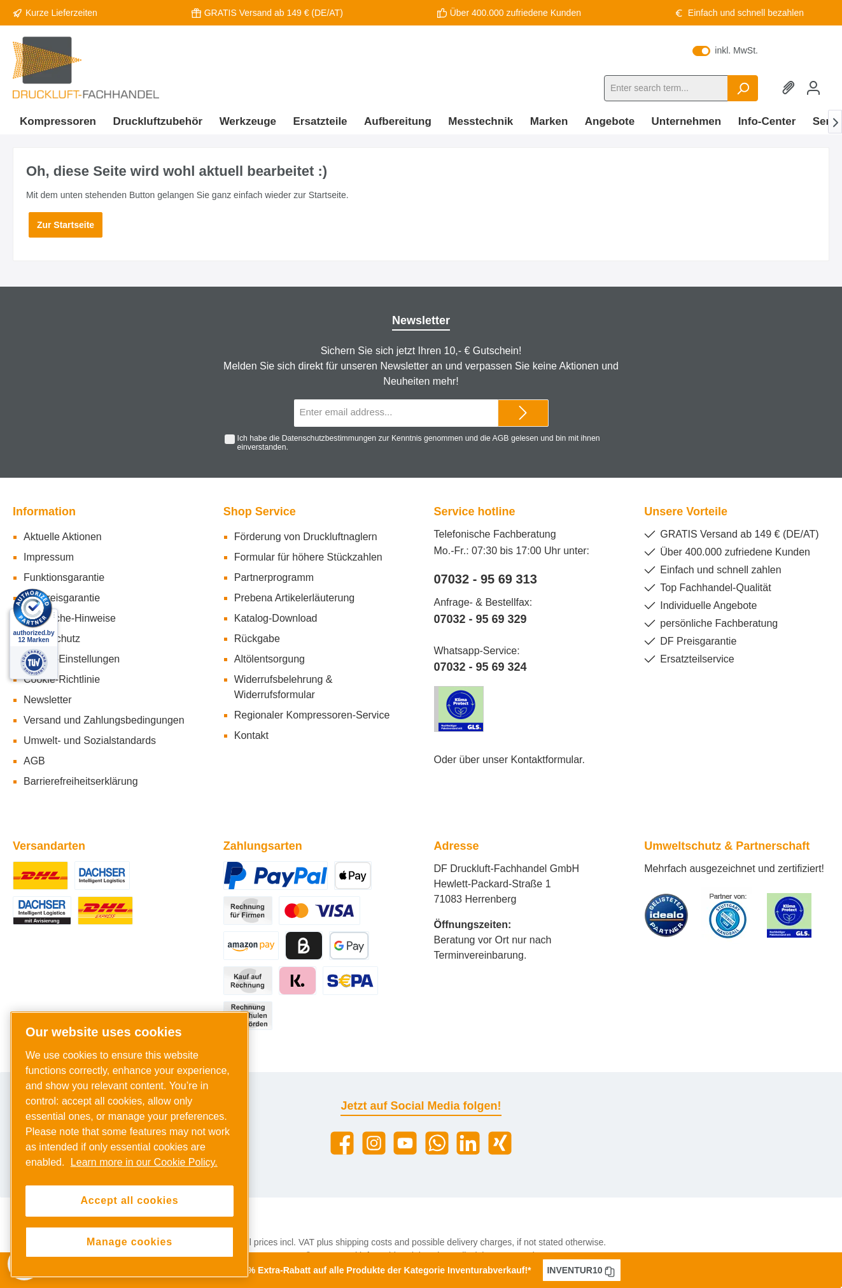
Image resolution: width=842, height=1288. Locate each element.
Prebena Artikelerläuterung (294, 597)
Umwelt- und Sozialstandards (90, 740)
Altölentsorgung (269, 659)
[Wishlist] (790, 88)
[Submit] (523, 413)
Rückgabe (257, 638)
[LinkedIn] (468, 1143)
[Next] (835, 122)
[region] (129, 1145)
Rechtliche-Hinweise (70, 618)
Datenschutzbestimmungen (329, 438)
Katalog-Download (276, 618)
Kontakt (251, 735)
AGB (501, 438)
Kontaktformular (546, 759)
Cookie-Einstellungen (72, 659)
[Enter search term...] (666, 88)
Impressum (49, 557)
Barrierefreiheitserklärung (81, 781)
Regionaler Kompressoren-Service (312, 715)
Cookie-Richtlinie (62, 679)
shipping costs (363, 1242)
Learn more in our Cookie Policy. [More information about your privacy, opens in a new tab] (144, 1162)
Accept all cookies (129, 1200)
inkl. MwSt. (725, 50)
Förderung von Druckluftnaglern (305, 536)
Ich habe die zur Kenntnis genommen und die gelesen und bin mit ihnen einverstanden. (418, 443)
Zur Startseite (65, 225)
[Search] (742, 88)
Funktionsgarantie (64, 577)
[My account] (813, 88)
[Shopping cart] (828, 82)
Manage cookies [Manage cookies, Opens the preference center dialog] (129, 1241)
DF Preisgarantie (62, 597)
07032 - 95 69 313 (485, 579)
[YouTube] (405, 1143)
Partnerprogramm (274, 577)
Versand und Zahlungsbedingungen (104, 720)
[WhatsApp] (437, 1143)
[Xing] (500, 1143)
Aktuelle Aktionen (63, 536)
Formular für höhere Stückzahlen (308, 557)
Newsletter (48, 699)
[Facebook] (342, 1143)
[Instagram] (374, 1143)
